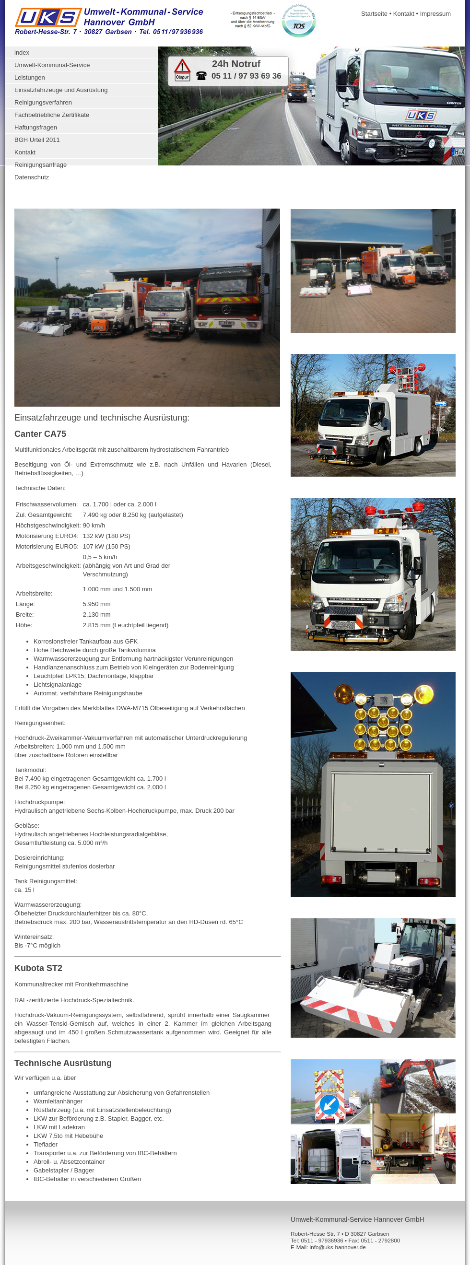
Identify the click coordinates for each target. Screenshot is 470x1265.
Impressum (435, 13)
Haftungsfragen (35, 127)
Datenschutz (31, 177)
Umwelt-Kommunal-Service (52, 65)
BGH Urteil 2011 (37, 139)
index (21, 52)
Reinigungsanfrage (40, 164)
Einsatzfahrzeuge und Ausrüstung (60, 90)
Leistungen (29, 77)
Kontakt (403, 13)
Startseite (374, 13)
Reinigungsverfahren (43, 102)
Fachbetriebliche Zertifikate (51, 114)
